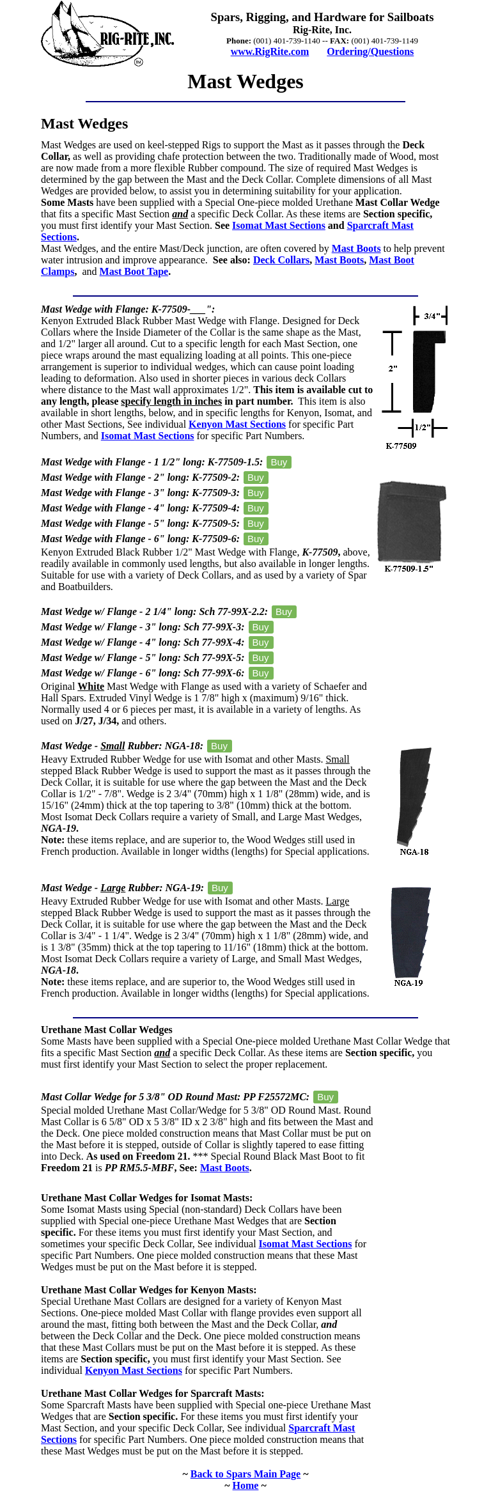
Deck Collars (281, 259)
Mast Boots (356, 248)
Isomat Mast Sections (278, 225)
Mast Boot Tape (134, 271)
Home (246, 1485)
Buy (278, 461)
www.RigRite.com (270, 51)
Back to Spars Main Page (245, 1473)
